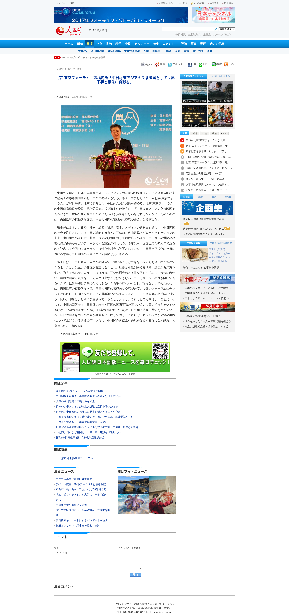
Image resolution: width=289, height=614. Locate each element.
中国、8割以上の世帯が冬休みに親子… (208, 157)
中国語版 (213, 3)
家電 (186, 51)
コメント (168, 43)
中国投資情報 (132, 51)
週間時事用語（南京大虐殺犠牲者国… (205, 221)
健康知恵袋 (194, 34)
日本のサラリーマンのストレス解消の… (208, 298)
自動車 (156, 51)
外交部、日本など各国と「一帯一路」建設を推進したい (88, 432)
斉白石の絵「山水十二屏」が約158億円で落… (82, 489)
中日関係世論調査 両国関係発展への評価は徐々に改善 (88, 396)
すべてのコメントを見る (128, 547)
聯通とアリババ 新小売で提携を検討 (78, 525)
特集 (156, 43)
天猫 (211, 253)
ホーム (69, 43)
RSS (229, 64)
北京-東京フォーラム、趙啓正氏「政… (208, 162)
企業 (146, 51)
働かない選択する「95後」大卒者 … (207, 179)
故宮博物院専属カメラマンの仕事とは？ (209, 184)
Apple (146, 64)
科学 (118, 43)
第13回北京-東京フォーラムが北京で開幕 (79, 391)
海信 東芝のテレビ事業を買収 (201, 267)
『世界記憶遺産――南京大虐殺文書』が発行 (82, 422)
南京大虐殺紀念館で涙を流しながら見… (208, 326)
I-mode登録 (197, 3)
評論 (184, 43)
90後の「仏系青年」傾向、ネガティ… (207, 190)
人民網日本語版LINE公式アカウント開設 (115, 358)
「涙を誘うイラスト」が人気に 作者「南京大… (81, 497)
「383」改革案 (223, 253)
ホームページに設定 (64, 3)
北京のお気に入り (223, 34)
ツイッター (176, 64)
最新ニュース (64, 471)
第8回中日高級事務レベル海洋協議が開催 (80, 437)
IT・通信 (198, 51)
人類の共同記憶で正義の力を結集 (75, 401)
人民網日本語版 (63, 68)
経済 (90, 43)
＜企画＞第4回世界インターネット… (204, 234)
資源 (209, 51)
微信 (217, 64)
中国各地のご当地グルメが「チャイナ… (208, 293)
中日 (128, 43)
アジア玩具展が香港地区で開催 (74, 479)
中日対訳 (180, 34)
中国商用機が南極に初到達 (71, 505)
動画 (203, 43)
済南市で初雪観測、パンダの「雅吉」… (209, 168)
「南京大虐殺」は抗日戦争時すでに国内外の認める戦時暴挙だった (94, 416)
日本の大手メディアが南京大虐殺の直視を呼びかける (87, 406)
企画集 (207, 34)
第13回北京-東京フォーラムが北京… (207, 140)
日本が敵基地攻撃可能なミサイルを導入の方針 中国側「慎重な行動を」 (98, 427)
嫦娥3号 (221, 249)
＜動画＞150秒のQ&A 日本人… (204, 316)
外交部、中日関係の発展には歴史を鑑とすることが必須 (88, 411)
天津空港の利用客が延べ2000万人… (206, 173)
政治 (109, 43)
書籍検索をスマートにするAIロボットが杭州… (83, 520)
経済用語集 (114, 51)
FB (192, 64)
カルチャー (142, 43)
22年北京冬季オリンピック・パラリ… (207, 151)
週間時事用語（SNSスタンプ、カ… (206, 228)
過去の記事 (217, 43)
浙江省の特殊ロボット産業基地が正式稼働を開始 (83, 513)
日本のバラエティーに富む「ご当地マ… (208, 288)
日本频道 (227, 3)
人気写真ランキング (193, 76)
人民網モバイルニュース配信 (172, 3)
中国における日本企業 (91, 51)
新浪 (159, 64)
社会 (99, 43)
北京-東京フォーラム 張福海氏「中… (208, 146)
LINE (204, 64)
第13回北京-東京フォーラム (77, 458)
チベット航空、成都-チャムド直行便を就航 (83, 57)
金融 (177, 51)
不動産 (167, 51)
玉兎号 (212, 249)
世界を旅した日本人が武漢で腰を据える (208, 321)
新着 (80, 43)
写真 (193, 43)
